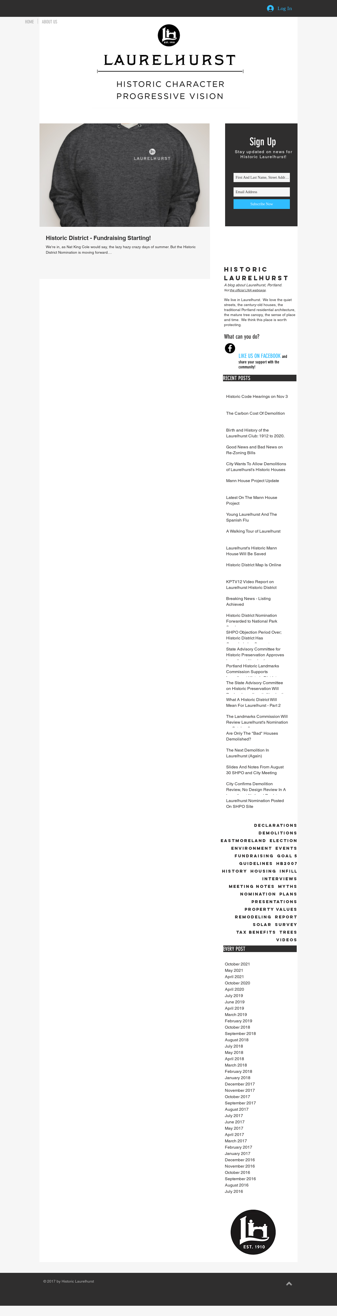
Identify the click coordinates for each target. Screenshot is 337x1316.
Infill (289, 871)
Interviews (280, 879)
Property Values (271, 909)
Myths (288, 886)
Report (286, 917)
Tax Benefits (256, 932)
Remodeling (253, 917)
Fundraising (254, 856)
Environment (251, 848)
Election (284, 840)
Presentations (274, 901)
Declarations (276, 825)
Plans (288, 894)
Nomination (258, 894)
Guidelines (256, 863)
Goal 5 (287, 856)
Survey (286, 924)
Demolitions (278, 833)
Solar (262, 924)
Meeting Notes (252, 886)
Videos (287, 940)
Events (286, 848)
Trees (288, 932)
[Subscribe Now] (262, 204)
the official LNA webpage (248, 290)
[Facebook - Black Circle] (230, 348)
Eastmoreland (243, 840)
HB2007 (287, 863)
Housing (263, 871)
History (234, 871)
